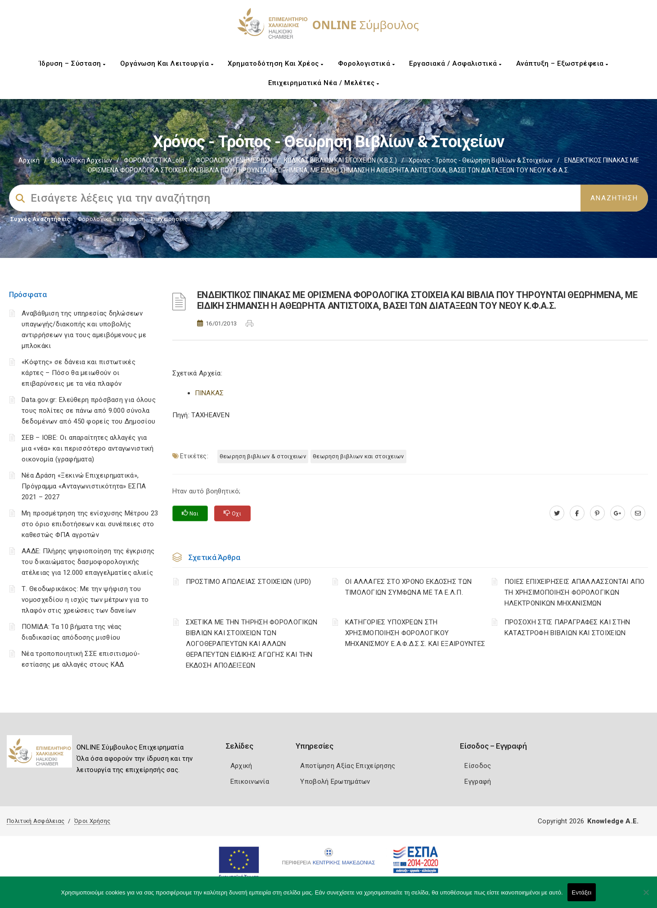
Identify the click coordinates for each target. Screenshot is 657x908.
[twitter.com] (557, 513)
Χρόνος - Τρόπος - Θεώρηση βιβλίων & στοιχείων (481, 160)
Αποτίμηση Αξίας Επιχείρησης (347, 766)
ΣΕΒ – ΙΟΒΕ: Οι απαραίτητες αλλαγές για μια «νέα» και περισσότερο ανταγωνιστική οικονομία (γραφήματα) (88, 448)
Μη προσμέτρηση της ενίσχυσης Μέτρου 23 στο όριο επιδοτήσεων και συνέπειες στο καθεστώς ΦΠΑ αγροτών (90, 524)
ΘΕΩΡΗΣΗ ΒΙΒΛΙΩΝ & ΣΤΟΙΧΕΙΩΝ (263, 456)
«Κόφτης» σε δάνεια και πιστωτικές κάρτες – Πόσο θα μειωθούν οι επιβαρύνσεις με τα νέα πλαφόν (78, 373)
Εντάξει (582, 892)
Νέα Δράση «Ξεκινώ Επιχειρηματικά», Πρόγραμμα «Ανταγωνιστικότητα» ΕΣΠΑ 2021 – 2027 (84, 486)
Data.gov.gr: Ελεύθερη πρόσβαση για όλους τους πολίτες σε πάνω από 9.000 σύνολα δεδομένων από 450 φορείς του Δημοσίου (89, 410)
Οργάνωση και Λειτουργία (167, 63)
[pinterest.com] (597, 513)
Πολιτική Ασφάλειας (35, 821)
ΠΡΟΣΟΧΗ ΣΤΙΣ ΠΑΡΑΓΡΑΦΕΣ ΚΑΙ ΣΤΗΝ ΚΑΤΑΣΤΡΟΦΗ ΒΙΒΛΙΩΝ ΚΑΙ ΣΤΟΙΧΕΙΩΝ (567, 627)
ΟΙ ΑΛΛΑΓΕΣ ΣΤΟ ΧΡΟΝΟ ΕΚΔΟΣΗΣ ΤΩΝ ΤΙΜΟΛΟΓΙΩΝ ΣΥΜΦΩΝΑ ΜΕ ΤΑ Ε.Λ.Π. (408, 587)
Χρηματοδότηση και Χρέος (276, 63)
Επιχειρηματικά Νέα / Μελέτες (323, 83)
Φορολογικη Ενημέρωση (111, 219)
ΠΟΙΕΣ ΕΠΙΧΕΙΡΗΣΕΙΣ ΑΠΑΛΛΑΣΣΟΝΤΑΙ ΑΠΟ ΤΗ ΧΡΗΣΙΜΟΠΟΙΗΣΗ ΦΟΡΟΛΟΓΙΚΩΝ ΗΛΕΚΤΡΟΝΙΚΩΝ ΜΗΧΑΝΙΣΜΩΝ (574, 592)
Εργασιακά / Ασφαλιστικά (455, 63)
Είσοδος (477, 766)
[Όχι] (645, 897)
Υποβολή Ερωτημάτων (335, 781)
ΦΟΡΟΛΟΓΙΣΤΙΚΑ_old (154, 160)
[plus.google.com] (618, 513)
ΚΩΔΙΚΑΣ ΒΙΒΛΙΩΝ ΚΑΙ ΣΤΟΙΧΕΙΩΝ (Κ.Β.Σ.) (340, 160)
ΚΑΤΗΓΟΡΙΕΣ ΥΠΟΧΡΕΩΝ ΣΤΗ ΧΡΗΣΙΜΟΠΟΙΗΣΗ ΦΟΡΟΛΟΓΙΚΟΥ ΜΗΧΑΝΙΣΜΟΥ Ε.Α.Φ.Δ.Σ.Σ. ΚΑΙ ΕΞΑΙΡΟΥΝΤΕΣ (415, 633)
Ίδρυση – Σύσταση (72, 63)
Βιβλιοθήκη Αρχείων (81, 160)
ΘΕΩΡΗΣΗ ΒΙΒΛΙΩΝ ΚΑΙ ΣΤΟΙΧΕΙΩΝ (358, 456)
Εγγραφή (477, 781)
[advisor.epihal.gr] (638, 513)
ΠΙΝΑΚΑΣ (209, 393)
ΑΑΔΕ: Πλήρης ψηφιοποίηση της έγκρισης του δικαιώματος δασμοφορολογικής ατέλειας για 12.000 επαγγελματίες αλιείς (88, 562)
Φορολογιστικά (366, 63)
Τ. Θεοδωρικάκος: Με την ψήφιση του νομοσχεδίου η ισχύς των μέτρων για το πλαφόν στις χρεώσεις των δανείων (85, 599)
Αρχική (29, 160)
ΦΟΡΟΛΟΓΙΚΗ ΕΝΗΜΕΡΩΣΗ (234, 160)
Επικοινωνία (249, 781)
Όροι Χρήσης (92, 821)
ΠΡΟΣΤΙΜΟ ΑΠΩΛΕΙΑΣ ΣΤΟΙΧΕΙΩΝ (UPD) (248, 582)
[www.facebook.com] (577, 513)
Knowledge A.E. (613, 821)
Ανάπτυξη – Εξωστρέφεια (562, 63)
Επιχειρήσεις (169, 219)
